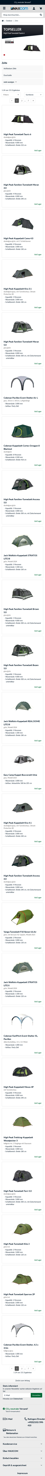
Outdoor (9, 21)
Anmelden (36, 1395)
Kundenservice (22, 1444)
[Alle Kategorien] (4, 8)
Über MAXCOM (22, 1451)
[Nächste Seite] (33, 100)
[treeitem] (22, 82)
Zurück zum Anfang (22, 1381)
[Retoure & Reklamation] (12, 1431)
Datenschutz (18, 1399)
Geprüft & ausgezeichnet (22, 1465)
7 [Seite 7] (28, 100)
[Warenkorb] (40, 8)
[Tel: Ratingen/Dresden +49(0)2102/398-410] (33, 1422)
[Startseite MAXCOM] (19, 8)
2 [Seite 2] (21, 100)
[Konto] (33, 8)
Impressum (22, 1473)
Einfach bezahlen (22, 1458)
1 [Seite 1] (16, 100)
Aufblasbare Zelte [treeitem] (10, 68)
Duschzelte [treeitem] (8, 75)
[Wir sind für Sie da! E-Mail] (12, 1419)
